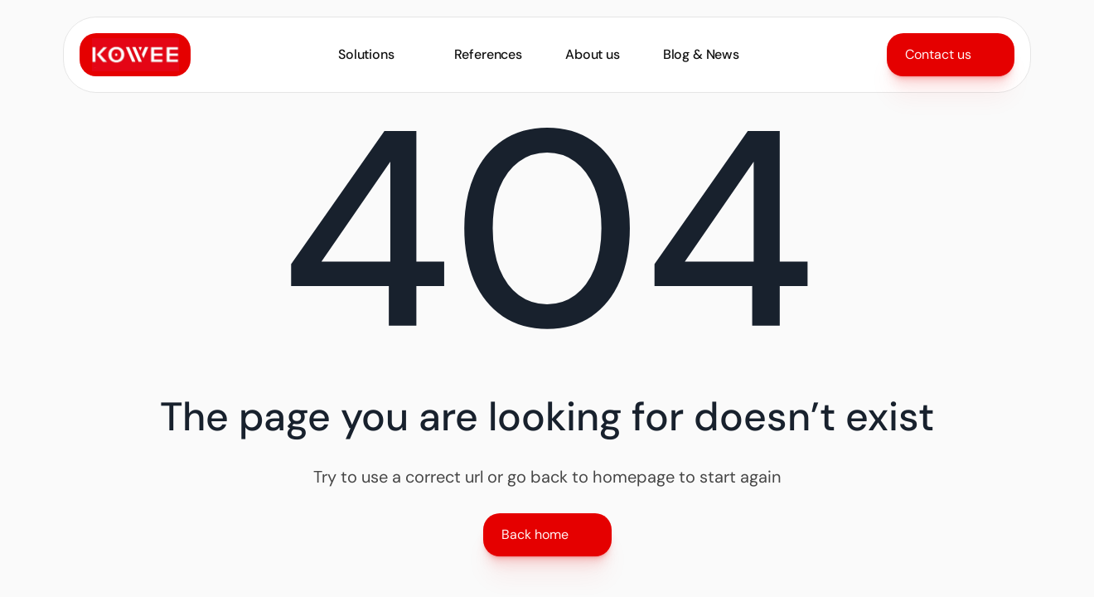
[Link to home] (135, 54)
